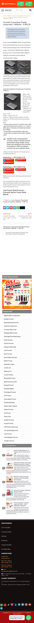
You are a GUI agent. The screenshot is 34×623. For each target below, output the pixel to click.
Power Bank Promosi (10, 399)
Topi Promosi (8, 434)
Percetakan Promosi (10, 392)
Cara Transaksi (5, 527)
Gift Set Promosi (9, 343)
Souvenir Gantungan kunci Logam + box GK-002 (10, 217)
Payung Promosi (9, 385)
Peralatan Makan (9, 388)
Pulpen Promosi (8, 409)
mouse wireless (8, 375)
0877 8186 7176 (6, 562)
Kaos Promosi (8, 354)
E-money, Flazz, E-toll (10, 329)
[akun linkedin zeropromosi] (1, 608)
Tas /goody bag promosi (11, 430)
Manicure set (8, 371)
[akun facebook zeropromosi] (19, 604)
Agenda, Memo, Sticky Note (12, 315)
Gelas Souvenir (8, 340)
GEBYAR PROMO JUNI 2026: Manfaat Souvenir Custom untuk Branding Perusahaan (22, 464)
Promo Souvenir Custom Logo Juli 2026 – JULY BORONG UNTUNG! (21, 504)
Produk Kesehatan (9, 402)
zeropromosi (5, 558)
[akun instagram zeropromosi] (26, 604)
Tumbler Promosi (9, 441)
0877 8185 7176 (6, 567)
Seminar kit (7, 413)
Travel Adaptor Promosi (11, 437)
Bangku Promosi (9, 319)
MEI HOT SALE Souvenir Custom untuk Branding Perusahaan (21, 478)
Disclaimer (4, 540)
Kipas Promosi (8, 361)
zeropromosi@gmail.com (9, 571)
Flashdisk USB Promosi (10, 333)
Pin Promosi (7, 395)
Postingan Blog (5, 549)
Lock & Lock (7, 368)
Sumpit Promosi (8, 423)
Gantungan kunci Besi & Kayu (12, 336)
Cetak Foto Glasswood (10, 326)
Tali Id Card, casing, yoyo (11, 427)
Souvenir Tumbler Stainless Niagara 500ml (22, 491)
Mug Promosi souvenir (10, 381)
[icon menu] (2, 10)
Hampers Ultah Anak (10, 347)
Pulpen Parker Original (10, 406)
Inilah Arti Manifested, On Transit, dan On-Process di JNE (22, 452)
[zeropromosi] (9, 4)
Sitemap (3, 536)
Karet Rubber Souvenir (10, 357)
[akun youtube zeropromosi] (29, 604)
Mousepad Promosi (9, 378)
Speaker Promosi (9, 420)
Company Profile (6, 532)
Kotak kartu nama (9, 364)
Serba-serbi (7, 416)
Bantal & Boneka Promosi (11, 322)
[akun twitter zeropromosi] (22, 604)
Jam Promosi (8, 350)
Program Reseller (6, 545)
